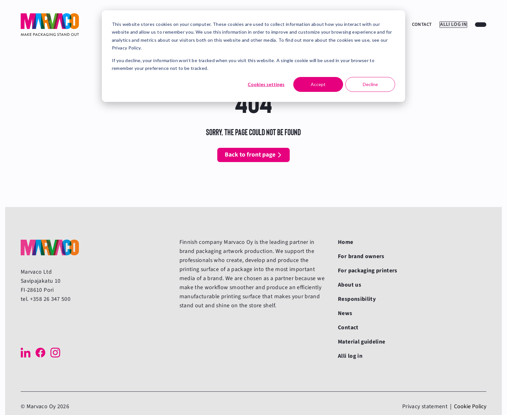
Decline (370, 84)
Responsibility (357, 299)
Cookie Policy (470, 406)
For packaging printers (367, 271)
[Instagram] (55, 352)
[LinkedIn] (25, 352)
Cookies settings (266, 84)
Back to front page (250, 154)
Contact (416, 24)
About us (349, 285)
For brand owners (361, 256)
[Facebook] (40, 352)
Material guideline (361, 342)
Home (345, 242)
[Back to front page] (50, 24)
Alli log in (450, 24)
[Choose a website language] (480, 24)
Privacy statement (425, 406)
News (345, 313)
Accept (318, 84)
